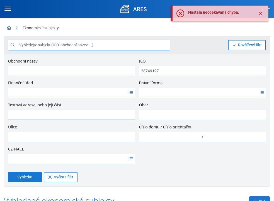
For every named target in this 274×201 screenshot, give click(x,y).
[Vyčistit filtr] (60, 177)
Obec (144, 104)
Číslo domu (149, 127)
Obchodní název (23, 61)
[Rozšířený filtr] (247, 45)
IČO (142, 61)
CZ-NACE (16, 149)
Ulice (12, 127)
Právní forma (151, 82)
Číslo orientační (177, 127)
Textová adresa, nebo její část (34, 104)
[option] (67, 93)
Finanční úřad (20, 82)
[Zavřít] (261, 13)
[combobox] (67, 93)
